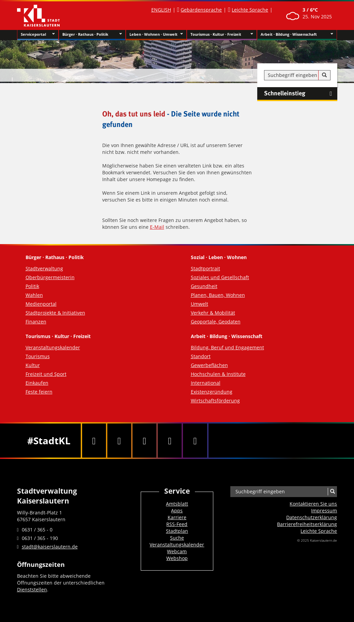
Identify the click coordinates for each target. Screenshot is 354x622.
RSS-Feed (176, 524)
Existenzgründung (211, 391)
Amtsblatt (177, 503)
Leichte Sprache (250, 9)
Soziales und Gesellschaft (220, 277)
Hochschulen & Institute (218, 374)
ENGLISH (161, 9)
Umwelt (199, 304)
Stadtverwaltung (44, 268)
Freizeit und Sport (46, 374)
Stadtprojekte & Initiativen (55, 312)
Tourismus (38, 356)
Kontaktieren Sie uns (313, 503)
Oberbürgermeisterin (50, 277)
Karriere (177, 517)
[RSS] (195, 441)
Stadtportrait (205, 268)
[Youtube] (144, 441)
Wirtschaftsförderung (215, 400)
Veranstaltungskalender (53, 347)
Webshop (177, 558)
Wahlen (34, 295)
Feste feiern (39, 391)
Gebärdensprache (201, 9)
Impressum (324, 510)
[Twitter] (119, 441)
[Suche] (324, 75)
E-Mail (157, 227)
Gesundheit (204, 286)
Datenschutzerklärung (311, 517)
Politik (32, 286)
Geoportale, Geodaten (216, 321)
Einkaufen (37, 383)
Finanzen (36, 321)
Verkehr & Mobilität (213, 312)
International (205, 383)
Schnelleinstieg (300, 94)
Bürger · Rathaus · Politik (92, 34)
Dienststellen (32, 589)
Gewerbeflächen (209, 365)
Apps (177, 510)
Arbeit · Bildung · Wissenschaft (297, 34)
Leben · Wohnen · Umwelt (156, 34)
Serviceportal (38, 34)
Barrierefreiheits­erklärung (307, 524)
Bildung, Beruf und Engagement (227, 347)
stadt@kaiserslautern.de (50, 546)
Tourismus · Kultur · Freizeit (221, 34)
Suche (177, 538)
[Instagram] (170, 441)
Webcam (177, 551)
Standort (201, 356)
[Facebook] (94, 441)
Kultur (33, 365)
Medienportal (41, 304)
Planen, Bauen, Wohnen (218, 295)
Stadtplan (177, 531)
